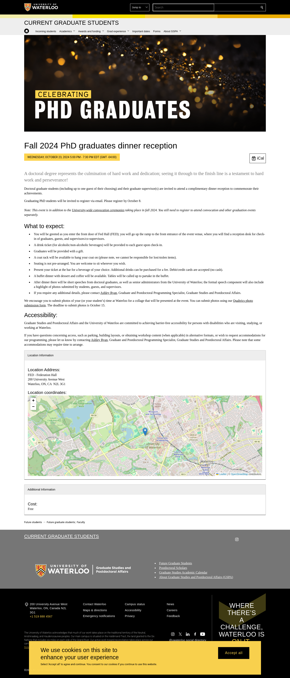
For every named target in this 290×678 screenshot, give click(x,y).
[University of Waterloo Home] (41, 7)
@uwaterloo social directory (187, 640)
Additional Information (41, 489)
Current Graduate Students (61, 536)
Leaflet (221, 474)
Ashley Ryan (108, 293)
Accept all (233, 653)
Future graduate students (61, 522)
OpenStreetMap (239, 474)
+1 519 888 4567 (41, 616)
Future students (33, 522)
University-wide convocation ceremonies (98, 210)
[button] (232, 7)
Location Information (41, 355)
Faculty (81, 522)
